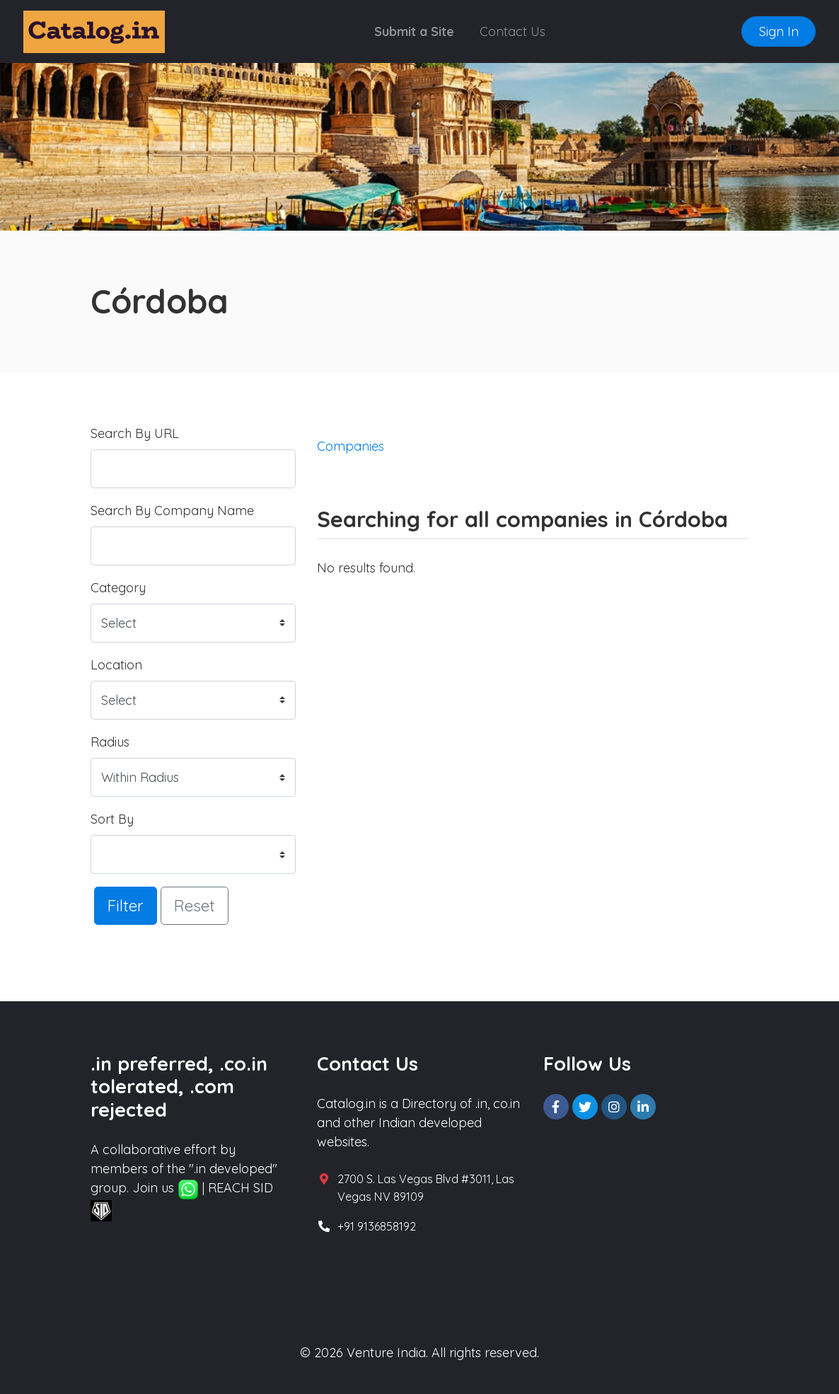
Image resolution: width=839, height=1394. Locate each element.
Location (116, 665)
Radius (110, 742)
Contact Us (512, 31)
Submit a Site (414, 31)
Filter (126, 905)
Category (118, 588)
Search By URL (135, 433)
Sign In (779, 31)
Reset (194, 905)
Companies (350, 446)
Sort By (112, 819)
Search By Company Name (172, 510)
